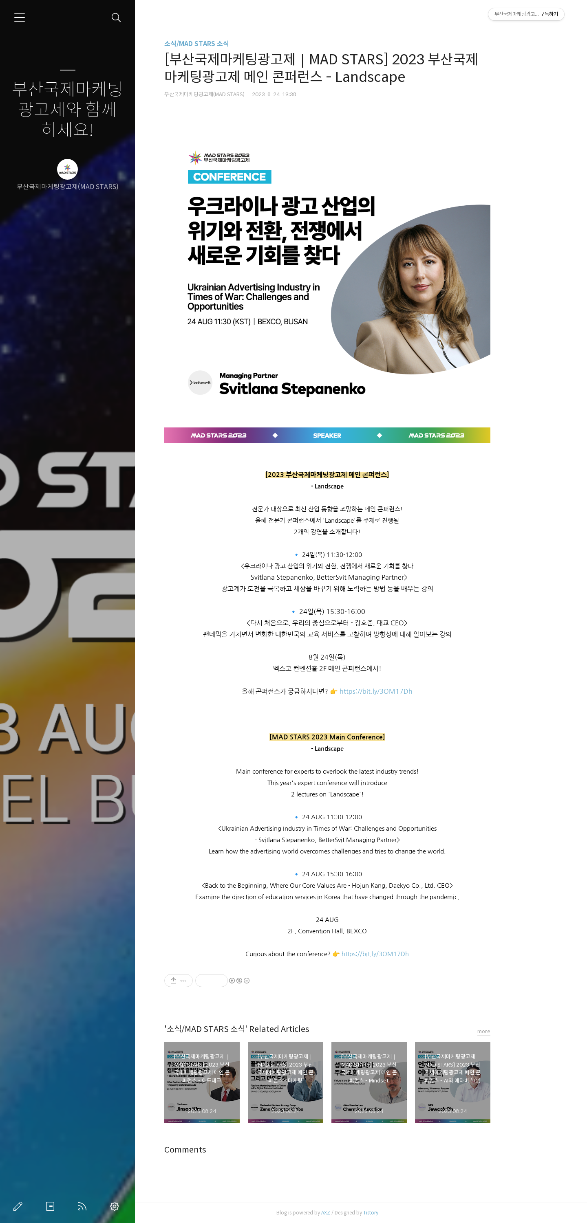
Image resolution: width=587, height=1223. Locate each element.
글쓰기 (19, 1206)
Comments (219, 1150)
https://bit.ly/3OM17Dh (409, 691)
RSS (84, 1206)
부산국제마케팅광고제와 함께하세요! (67, 110)
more (517, 1031)
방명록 (52, 1206)
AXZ (359, 1213)
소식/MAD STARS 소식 (230, 44)
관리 (116, 1206)
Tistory (404, 1213)
